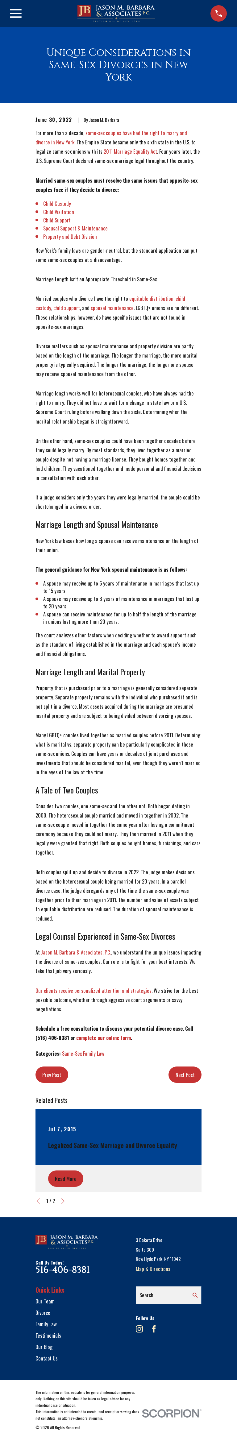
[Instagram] (139, 1328)
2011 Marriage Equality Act (130, 151)
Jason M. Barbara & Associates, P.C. (76, 952)
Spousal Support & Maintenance (75, 228)
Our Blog (43, 1347)
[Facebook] (153, 1328)
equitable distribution (151, 298)
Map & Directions (153, 1269)
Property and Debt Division (70, 236)
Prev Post (51, 1075)
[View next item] (63, 1201)
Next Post (185, 1075)
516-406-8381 (62, 1270)
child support (66, 308)
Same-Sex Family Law (83, 1053)
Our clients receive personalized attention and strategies (93, 990)
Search (146, 1295)
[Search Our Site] (195, 1295)
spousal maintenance (112, 308)
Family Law (46, 1324)
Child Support (57, 220)
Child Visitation (58, 212)
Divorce (42, 1312)
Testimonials (48, 1335)
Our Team (45, 1301)
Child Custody (57, 203)
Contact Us (46, 1358)
